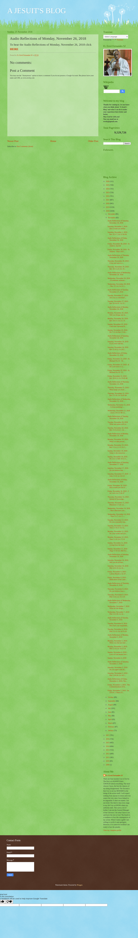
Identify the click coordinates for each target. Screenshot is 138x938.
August (110, 705)
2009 (108, 765)
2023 (108, 192)
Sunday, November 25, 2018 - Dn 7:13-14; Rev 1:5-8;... (118, 331)
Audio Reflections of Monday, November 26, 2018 (118, 308)
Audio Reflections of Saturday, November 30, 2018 (118, 222)
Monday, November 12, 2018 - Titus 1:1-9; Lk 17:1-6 (118, 538)
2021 (108, 200)
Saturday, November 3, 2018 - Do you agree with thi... (118, 669)
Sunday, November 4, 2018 (117, 658)
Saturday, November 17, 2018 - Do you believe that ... (118, 469)
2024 (108, 189)
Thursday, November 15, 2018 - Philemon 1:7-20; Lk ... (119, 504)
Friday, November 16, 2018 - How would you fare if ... (118, 487)
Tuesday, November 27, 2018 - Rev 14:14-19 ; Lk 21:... (118, 302)
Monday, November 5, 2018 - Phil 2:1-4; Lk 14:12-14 (118, 648)
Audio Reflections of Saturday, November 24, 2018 (118, 337)
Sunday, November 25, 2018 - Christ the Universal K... (118, 325)
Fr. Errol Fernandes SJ (114, 775)
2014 (108, 746)
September (112, 701)
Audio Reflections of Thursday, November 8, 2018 (118, 584)
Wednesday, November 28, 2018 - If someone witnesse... (119, 279)
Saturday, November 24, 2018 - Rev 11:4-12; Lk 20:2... (118, 348)
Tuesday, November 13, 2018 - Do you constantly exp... (118, 521)
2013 (108, 750)
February (111, 727)
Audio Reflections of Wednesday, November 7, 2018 (119, 602)
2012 (108, 754)
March (110, 723)
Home (53, 141)
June (110, 712)
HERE (14, 49)
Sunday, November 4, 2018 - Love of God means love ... (118, 653)
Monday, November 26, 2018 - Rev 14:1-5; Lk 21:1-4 (118, 320)
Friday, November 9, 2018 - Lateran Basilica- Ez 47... (117, 573)
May (110, 716)
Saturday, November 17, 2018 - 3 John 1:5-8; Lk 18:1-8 (119, 475)
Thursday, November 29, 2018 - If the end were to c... (119, 262)
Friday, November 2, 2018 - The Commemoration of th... (119, 686)
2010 (108, 761)
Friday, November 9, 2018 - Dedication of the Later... (117, 579)
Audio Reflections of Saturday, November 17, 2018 (118, 464)
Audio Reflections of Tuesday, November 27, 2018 (118, 291)
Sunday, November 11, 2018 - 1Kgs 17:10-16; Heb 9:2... (118, 550)
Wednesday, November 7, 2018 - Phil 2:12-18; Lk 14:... (119, 613)
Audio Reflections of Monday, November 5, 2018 (118, 636)
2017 (108, 735)
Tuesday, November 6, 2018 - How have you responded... (118, 625)
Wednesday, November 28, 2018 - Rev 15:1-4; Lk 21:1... (119, 285)
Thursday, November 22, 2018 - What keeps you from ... (119, 389)
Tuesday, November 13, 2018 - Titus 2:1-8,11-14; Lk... (118, 527)
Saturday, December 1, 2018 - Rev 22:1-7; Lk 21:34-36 (118, 233)
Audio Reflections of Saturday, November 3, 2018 (118, 663)
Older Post (93, 141)
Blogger (79, 885)
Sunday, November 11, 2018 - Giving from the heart (118, 544)
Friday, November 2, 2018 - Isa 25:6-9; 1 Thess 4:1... (118, 692)
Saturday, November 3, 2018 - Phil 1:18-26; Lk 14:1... (118, 674)
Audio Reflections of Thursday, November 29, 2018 (118, 256)
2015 (108, 743)
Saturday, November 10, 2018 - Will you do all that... (118, 561)
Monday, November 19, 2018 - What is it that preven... (118, 440)
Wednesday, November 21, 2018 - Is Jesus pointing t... (119, 406)
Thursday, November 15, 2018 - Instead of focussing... (119, 498)
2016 (108, 739)
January (111, 730)
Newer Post (13, 141)
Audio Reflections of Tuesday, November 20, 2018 (118, 417)
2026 (108, 181)
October (111, 697)
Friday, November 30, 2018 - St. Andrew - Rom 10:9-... (119, 251)
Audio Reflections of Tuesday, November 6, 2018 (118, 619)
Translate (117, 40)
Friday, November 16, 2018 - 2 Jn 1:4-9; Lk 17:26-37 (118, 492)
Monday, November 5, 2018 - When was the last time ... (118, 642)
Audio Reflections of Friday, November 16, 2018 (117, 481)
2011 (108, 757)
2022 (108, 196)
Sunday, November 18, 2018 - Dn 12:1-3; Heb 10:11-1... (118, 458)
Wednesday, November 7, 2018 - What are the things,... (119, 607)
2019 (108, 207)
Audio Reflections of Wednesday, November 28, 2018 (119, 274)
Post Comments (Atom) (25, 146)
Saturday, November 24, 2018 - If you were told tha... (118, 343)
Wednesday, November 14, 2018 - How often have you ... (119, 509)
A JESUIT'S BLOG (36, 11)
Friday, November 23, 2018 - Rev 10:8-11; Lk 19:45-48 (118, 377)
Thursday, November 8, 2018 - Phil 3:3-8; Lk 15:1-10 (118, 596)
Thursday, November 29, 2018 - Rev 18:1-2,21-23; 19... (119, 268)
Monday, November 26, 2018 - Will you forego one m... (118, 314)
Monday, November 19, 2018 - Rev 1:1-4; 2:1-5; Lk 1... (118, 446)
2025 (108, 185)
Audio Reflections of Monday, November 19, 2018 (118, 435)
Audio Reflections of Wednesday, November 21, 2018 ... (119, 400)
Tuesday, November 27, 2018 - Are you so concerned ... (118, 297)
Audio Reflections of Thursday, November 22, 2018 (118, 383)
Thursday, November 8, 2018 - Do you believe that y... (118, 590)
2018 (108, 211)
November (112, 218)
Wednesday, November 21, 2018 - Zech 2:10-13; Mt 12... (119, 412)
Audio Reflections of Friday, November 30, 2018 (117, 239)
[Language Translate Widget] (115, 37)
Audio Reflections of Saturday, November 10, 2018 (118, 556)
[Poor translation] (9, 902)
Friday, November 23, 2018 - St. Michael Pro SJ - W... (119, 360)
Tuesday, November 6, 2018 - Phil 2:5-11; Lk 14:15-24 (118, 630)
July (109, 708)
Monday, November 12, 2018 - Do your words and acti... (118, 533)
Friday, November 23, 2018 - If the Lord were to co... (118, 366)
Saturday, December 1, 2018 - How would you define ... (118, 228)
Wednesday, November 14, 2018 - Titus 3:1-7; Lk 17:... (119, 515)
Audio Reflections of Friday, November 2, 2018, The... (117, 680)
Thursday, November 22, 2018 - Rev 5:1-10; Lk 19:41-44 (119, 395)
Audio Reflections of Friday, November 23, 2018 (117, 354)
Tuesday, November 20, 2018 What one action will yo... (118, 423)
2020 (108, 203)
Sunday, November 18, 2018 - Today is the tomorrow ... (118, 452)
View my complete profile (112, 830)
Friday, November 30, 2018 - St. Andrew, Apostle (119, 245)
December (111, 214)
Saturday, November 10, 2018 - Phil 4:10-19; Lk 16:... (118, 567)
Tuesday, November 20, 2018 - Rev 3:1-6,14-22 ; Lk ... (118, 429)
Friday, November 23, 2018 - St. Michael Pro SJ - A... (119, 371)
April (110, 719)
